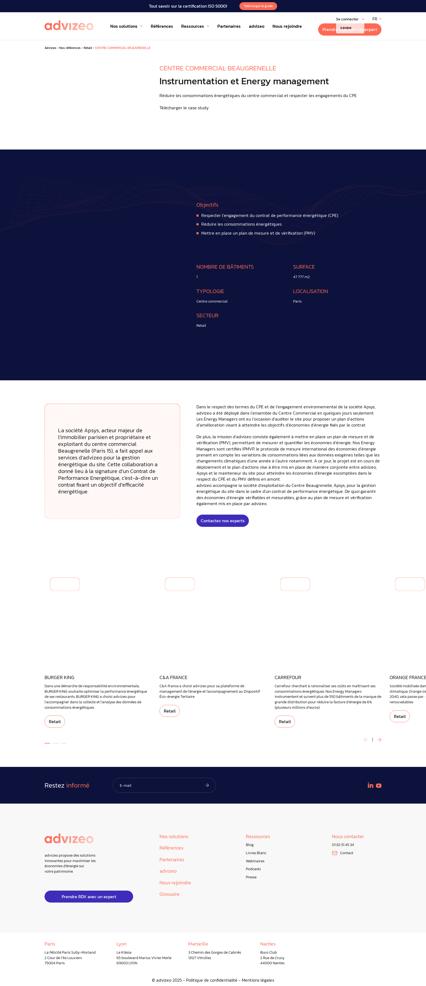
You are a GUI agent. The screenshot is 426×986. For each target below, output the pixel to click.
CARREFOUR (288, 677)
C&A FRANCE (173, 677)
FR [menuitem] (374, 19)
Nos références (70, 48)
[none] (376, 19)
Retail (88, 48)
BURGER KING (59, 677)
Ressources (258, 836)
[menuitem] (376, 19)
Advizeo (50, 48)
